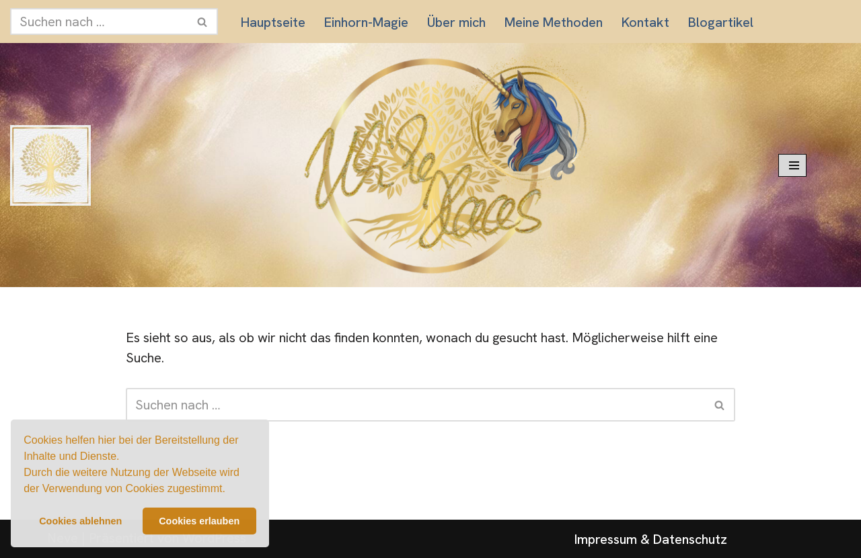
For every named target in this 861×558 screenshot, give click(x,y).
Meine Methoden (553, 22)
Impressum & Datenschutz (650, 539)
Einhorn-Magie (366, 22)
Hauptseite (273, 22)
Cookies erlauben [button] (199, 521)
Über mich (456, 22)
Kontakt (645, 22)
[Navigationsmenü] (792, 165)
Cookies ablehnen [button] (80, 521)
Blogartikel (720, 22)
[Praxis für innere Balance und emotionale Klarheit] (50, 165)
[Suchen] (99, 21)
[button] (230, 490)
